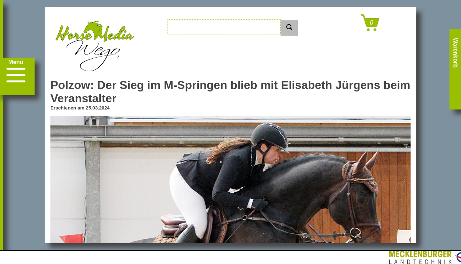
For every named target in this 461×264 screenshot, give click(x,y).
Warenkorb (455, 53)
